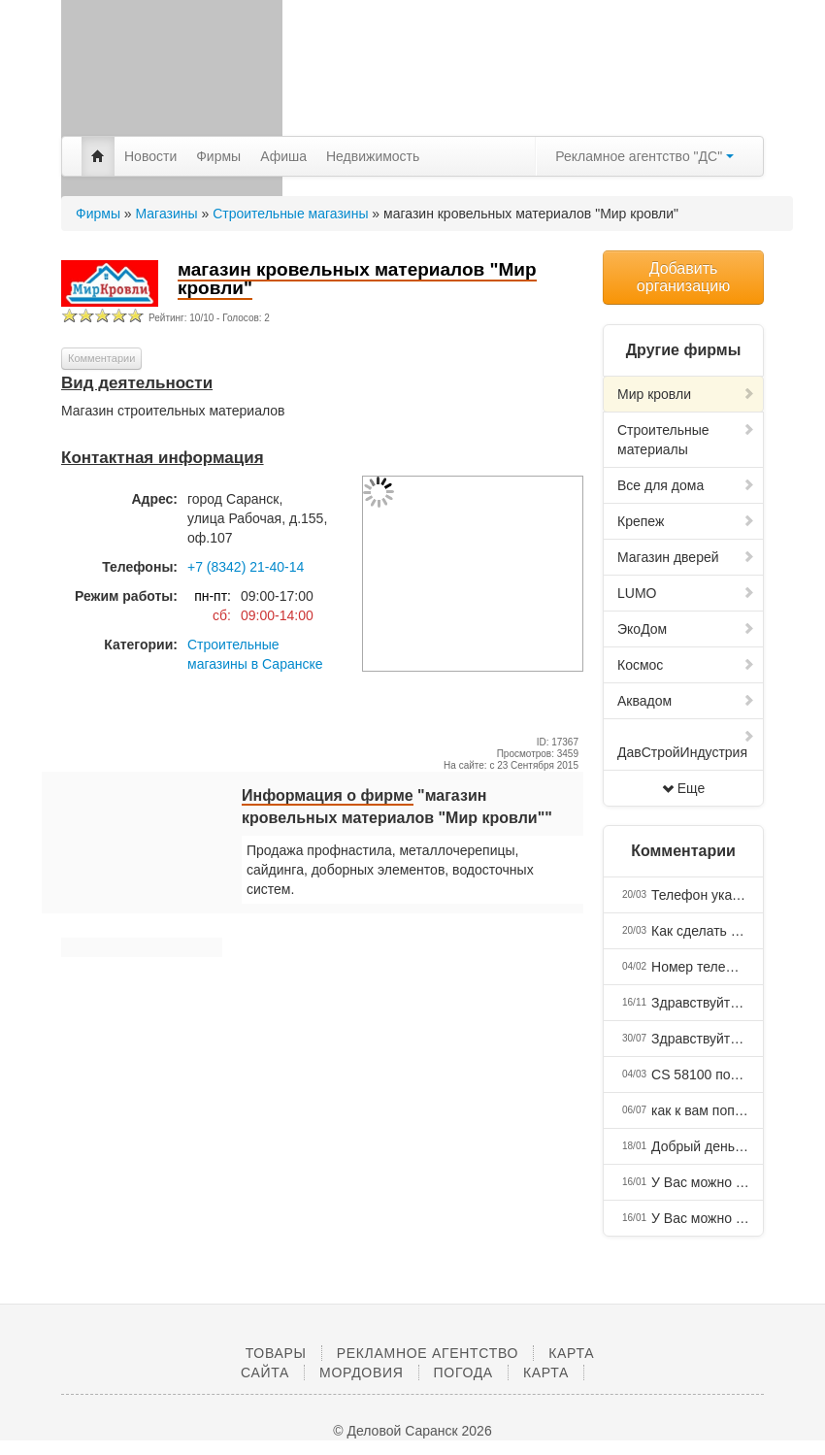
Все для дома (686, 485)
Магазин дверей (686, 557)
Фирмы (218, 156)
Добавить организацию (683, 277)
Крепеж (686, 521)
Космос (686, 665)
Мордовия (361, 1372)
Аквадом (686, 701)
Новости (150, 156)
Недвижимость (372, 156)
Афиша (283, 156)
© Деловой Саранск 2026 (412, 1430)
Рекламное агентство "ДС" (644, 156)
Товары (276, 1353)
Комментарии (101, 358)
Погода (463, 1372)
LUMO (686, 593)
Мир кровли (686, 394)
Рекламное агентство (427, 1353)
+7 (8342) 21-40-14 (245, 567)
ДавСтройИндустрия (686, 744)
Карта (546, 1372)
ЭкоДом (686, 629)
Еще (684, 788)
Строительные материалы (686, 439)
